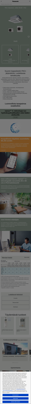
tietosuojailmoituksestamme (8, 390)
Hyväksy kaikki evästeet (15, 401)
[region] (15, 387)
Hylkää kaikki (15, 398)
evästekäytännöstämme (20, 389)
